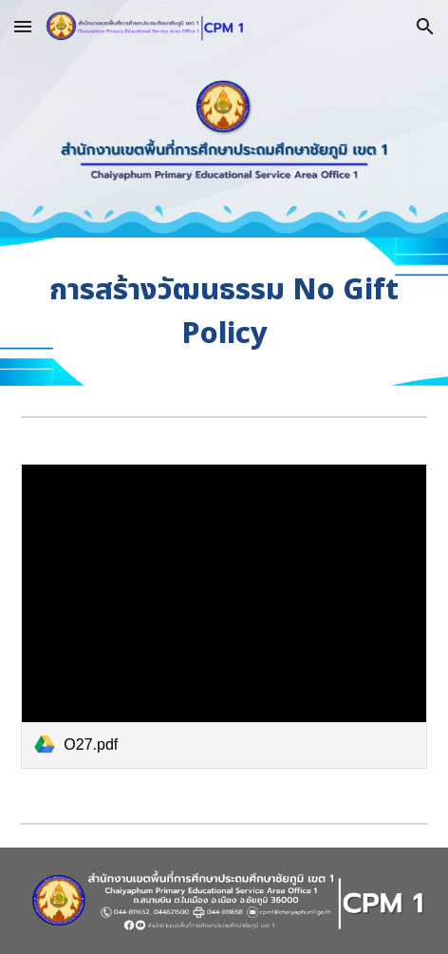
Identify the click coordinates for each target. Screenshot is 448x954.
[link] (223, 616)
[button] (23, 26)
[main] (223, 311)
